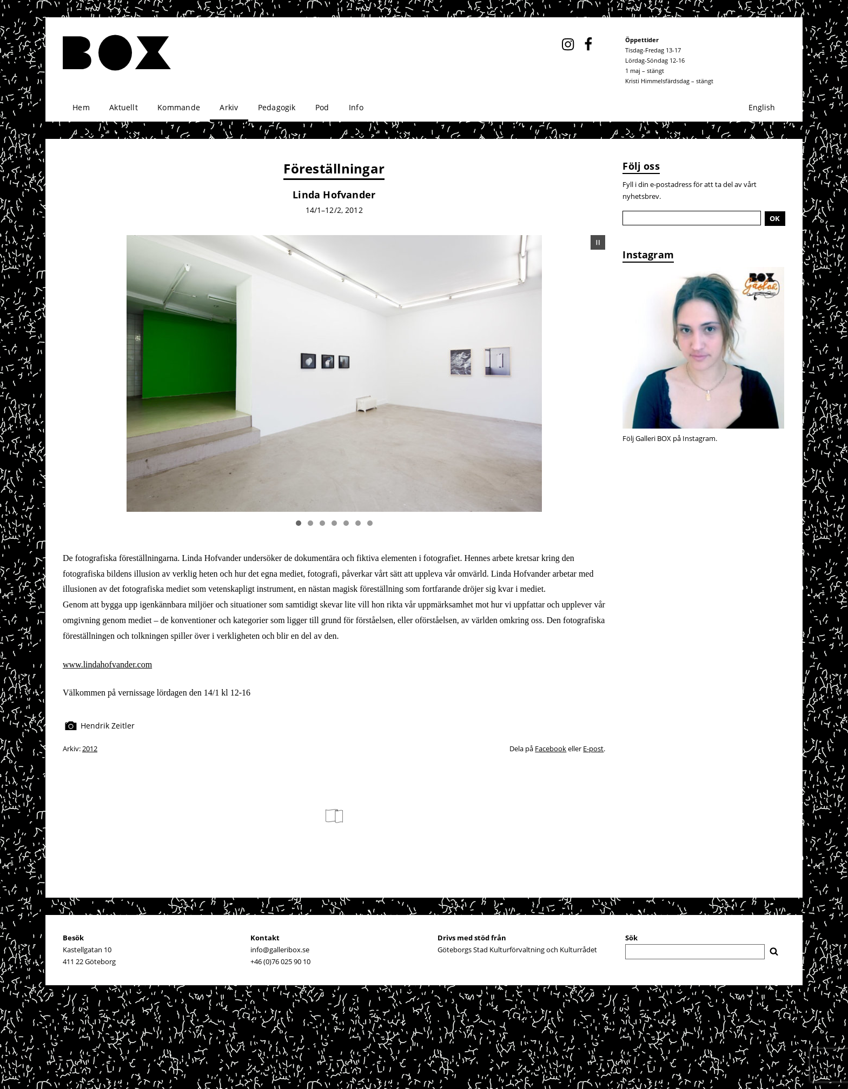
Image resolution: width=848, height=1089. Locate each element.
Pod (322, 107)
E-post (593, 748)
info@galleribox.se (279, 949)
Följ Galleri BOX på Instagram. (669, 438)
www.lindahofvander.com (107, 664)
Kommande (178, 107)
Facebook (550, 748)
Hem (81, 107)
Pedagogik (277, 107)
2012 (89, 748)
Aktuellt (123, 107)
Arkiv (229, 107)
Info (356, 107)
